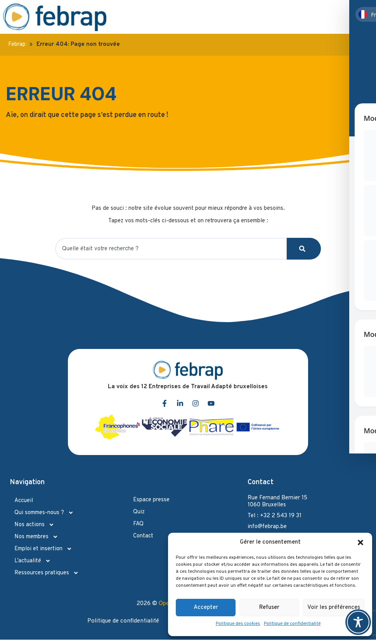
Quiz (139, 512)
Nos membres (36, 537)
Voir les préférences (333, 607)
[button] (360, 542)
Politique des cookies (238, 624)
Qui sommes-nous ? (44, 513)
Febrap (17, 44)
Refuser (269, 607)
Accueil (23, 500)
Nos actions (34, 525)
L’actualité (32, 561)
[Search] (304, 249)
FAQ (138, 524)
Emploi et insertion (43, 549)
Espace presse (151, 500)
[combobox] (170, 249)
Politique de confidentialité (292, 624)
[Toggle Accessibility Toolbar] (358, 622)
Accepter (206, 607)
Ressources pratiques (46, 573)
